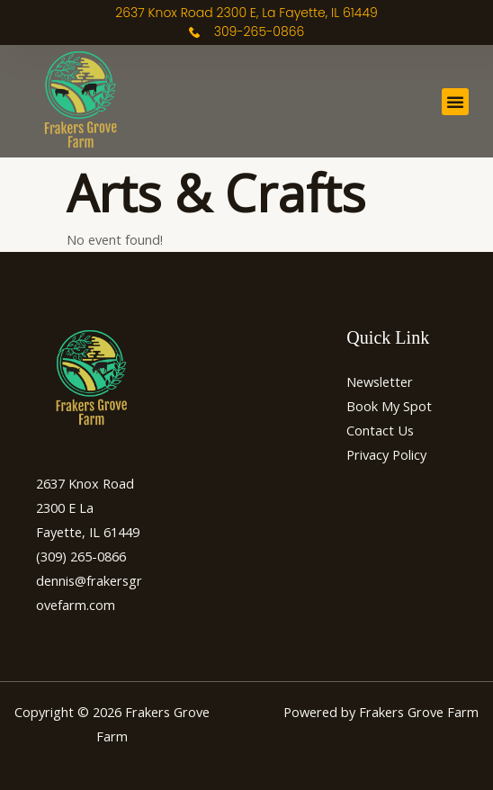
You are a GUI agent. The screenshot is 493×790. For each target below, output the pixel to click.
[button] (455, 101)
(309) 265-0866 (81, 556)
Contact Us (380, 430)
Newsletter (379, 382)
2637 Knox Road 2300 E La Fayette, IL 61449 (87, 507)
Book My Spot (389, 406)
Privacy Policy (386, 454)
